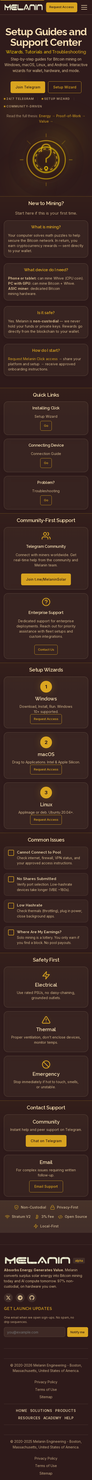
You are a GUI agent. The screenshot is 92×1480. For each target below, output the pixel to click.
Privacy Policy (46, 1382)
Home (21, 1410)
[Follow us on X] (8, 1297)
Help (69, 1418)
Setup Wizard (64, 89)
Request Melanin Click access (33, 360)
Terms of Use (46, 1389)
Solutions (41, 1410)
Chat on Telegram (46, 1142)
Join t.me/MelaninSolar (46, 581)
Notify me (77, 1332)
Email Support (46, 1188)
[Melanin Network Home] (23, 7)
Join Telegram (27, 89)
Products (65, 1410)
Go (46, 427)
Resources (29, 1418)
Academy (52, 1418)
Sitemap (46, 1397)
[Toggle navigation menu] (84, 7)
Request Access (61, 7)
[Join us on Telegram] (20, 1297)
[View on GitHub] (31, 1297)
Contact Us (46, 651)
